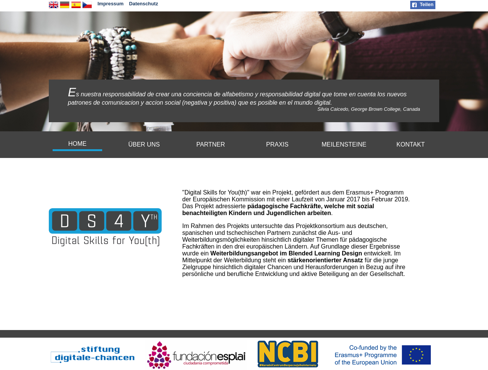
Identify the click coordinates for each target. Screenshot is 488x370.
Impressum (111, 3)
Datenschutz (143, 3)
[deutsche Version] (64, 7)
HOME (77, 143)
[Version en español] (76, 7)
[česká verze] (87, 7)
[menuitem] (77, 145)
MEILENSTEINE (344, 144)
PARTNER (210, 144)
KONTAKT (410, 144)
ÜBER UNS (144, 144)
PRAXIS (277, 144)
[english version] (53, 7)
